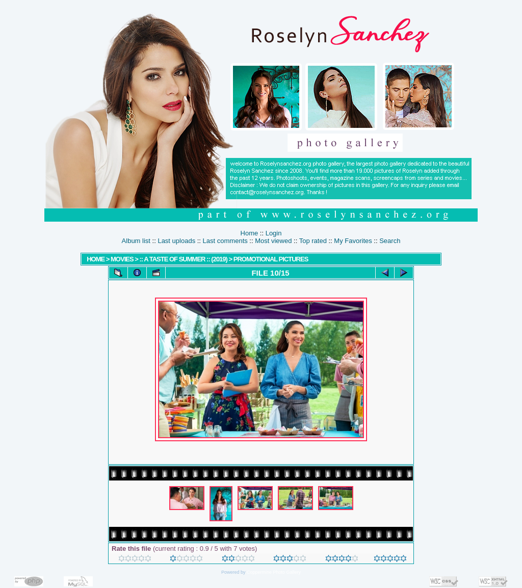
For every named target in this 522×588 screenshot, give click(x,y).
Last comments (225, 241)
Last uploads (176, 241)
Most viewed (273, 241)
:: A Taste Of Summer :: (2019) (183, 259)
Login (274, 233)
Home (249, 233)
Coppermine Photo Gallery (274, 572)
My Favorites (353, 241)
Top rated (313, 241)
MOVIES (122, 259)
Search (389, 241)
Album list (136, 241)
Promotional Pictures (270, 259)
